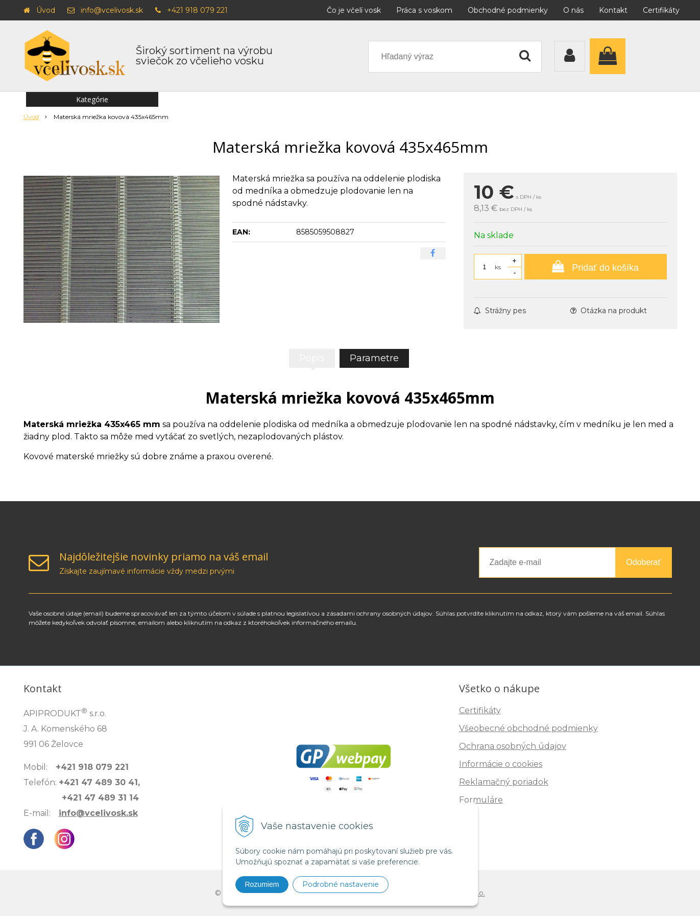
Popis (312, 358)
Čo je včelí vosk (354, 10)
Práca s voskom (424, 10)
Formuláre (481, 800)
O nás (573, 10)
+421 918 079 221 (197, 10)
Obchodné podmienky (508, 10)
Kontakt (613, 10)
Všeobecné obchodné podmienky (528, 728)
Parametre (374, 358)
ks (498, 267)
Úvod (45, 10)
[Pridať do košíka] (595, 266)
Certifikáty (661, 10)
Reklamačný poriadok (503, 782)
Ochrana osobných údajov (512, 746)
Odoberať (643, 562)
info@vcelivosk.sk (112, 10)
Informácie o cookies (500, 764)
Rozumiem (262, 884)
